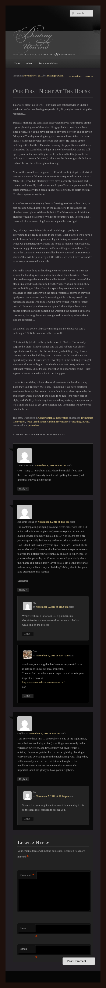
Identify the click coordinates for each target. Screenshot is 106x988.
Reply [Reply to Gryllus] (23, 779)
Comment (27, 875)
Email (27, 950)
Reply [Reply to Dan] (28, 696)
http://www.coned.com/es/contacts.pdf (43, 682)
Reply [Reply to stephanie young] (23, 590)
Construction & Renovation (53, 417)
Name (27, 929)
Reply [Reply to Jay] (28, 634)
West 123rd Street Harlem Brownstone (47, 421)
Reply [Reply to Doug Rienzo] (23, 489)
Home (17, 63)
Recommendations (48, 63)
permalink (33, 425)
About (29, 63)
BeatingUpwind (55, 75)
